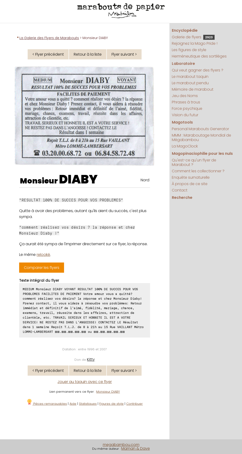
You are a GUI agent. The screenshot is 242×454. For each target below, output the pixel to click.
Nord (145, 180)
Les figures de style (189, 50)
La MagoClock (185, 146)
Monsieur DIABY (108, 391)
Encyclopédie (185, 30)
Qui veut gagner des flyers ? (197, 70)
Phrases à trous (186, 102)
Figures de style (111, 403)
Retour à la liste (88, 54)
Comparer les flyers (41, 267)
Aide (72, 403)
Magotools (182, 122)
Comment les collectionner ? (198, 171)
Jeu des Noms (185, 95)
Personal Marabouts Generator (200, 129)
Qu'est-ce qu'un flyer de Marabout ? (194, 162)
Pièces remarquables (46, 403)
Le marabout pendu (190, 83)
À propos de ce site (189, 184)
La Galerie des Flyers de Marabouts (49, 38)
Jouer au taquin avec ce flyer (84, 381)
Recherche (182, 197)
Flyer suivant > (124, 54)
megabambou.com (121, 444)
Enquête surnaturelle (191, 177)
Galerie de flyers (193, 37)
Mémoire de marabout (192, 89)
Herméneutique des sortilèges (199, 56)
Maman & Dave (135, 448)
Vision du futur (185, 115)
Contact (179, 190)
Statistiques (88, 403)
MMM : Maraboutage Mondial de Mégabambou (201, 137)
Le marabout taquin (190, 76)
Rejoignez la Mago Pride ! (194, 43)
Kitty (91, 359)
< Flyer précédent (48, 54)
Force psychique (187, 108)
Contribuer (134, 403)
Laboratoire (183, 63)
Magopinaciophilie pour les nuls (202, 153)
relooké (43, 254)
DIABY (78, 179)
